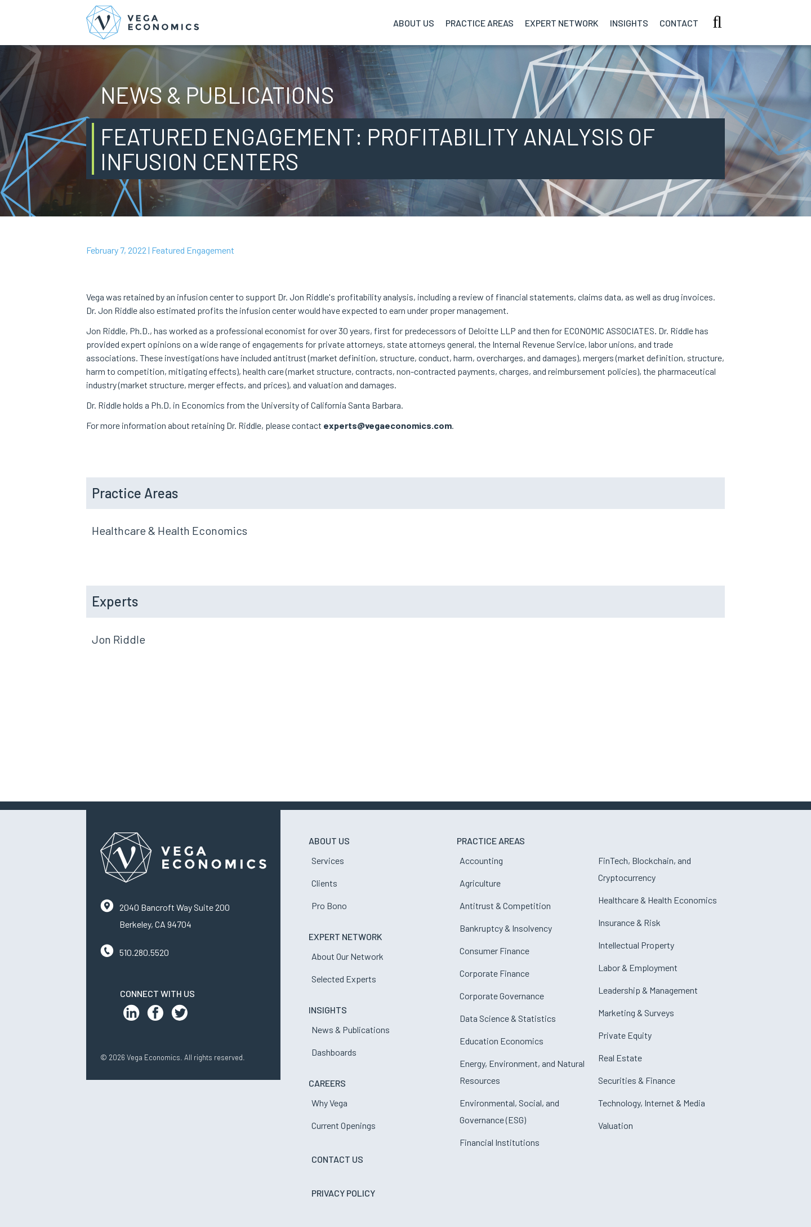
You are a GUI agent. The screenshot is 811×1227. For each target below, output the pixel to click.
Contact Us (337, 1159)
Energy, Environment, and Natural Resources (522, 1072)
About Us (413, 22)
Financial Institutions (500, 1142)
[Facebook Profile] (155, 1015)
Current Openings (343, 1125)
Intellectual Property (636, 945)
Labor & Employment (638, 967)
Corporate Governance (502, 995)
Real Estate (620, 1057)
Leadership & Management (648, 990)
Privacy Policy (343, 1193)
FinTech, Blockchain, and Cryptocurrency (644, 869)
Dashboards (334, 1052)
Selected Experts (343, 978)
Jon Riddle (118, 639)
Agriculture (480, 883)
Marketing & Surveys (636, 1012)
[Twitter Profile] (179, 1015)
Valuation (615, 1125)
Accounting (481, 860)
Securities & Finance (636, 1080)
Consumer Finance (494, 950)
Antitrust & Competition (505, 905)
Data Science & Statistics (508, 1018)
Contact (679, 22)
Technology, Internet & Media (651, 1102)
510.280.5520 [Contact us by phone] (144, 952)
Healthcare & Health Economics (169, 530)
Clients (324, 883)
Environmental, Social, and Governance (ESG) (509, 1111)
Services (327, 860)
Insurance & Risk (629, 922)
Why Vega (329, 1102)
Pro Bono (329, 905)
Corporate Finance (494, 973)
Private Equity (625, 1035)
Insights (629, 22)
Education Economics (501, 1040)
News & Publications (350, 1029)
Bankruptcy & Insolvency (506, 928)
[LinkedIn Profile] (131, 1015)
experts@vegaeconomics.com (387, 425)
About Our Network (347, 956)
